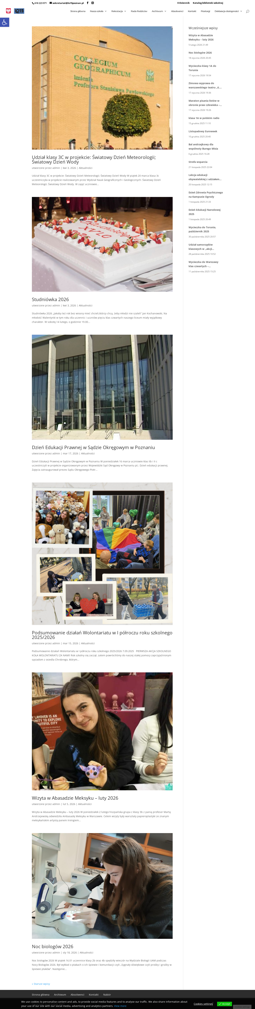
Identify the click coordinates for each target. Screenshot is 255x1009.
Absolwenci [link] (177, 11)
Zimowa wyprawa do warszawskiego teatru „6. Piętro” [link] (204, 86)
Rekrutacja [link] (117, 11)
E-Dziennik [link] (183, 3)
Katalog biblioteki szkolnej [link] (208, 3)
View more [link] (120, 1006)
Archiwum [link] (157, 11)
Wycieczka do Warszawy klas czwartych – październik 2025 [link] (203, 264)
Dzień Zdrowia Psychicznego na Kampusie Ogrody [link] (206, 194)
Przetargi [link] (205, 11)
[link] (4, 22)
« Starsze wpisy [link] (41, 983)
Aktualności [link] (85, 168)
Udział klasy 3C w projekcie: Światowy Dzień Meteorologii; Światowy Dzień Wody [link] (94, 159)
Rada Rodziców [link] (139, 11)
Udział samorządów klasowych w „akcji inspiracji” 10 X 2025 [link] (201, 247)
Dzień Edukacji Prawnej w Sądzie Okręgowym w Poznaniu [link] (93, 447)
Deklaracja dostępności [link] (227, 11)
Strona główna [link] (77, 11)
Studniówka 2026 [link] (50, 299)
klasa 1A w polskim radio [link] (204, 118)
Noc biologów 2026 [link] (52, 946)
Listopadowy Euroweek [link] (203, 131)
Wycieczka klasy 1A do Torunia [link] (202, 68)
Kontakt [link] (192, 11)
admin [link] (56, 168)
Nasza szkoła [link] (96, 11)
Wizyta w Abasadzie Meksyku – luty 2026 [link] (75, 798)
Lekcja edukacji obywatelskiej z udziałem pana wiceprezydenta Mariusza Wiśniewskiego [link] (204, 177)
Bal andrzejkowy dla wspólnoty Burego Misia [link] (203, 146)
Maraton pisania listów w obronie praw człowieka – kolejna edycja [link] (204, 103)
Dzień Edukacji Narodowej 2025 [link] (204, 212)
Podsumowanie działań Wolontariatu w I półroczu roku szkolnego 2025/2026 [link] (102, 634)
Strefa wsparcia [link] (198, 162)
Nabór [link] (107, 994)
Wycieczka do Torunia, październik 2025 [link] (202, 229)
